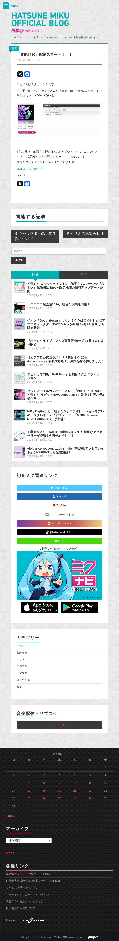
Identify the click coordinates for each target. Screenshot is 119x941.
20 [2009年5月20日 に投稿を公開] (59, 790)
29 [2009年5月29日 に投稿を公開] (90, 798)
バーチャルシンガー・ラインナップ (27, 894)
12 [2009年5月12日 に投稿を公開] (44, 783)
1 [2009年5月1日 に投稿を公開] (90, 767)
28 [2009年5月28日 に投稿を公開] (74, 798)
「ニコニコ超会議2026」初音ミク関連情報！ (58, 304)
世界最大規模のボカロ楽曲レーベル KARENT (33, 880)
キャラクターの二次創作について (35, 236)
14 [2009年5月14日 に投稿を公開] (74, 783)
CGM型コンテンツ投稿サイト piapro (28, 874)
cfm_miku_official (59, 523)
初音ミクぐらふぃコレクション (25, 901)
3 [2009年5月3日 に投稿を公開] (13, 775)
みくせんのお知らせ (85, 234)
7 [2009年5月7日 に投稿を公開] (74, 775)
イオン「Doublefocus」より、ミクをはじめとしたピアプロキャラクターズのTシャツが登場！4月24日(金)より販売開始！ (66, 324)
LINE (59, 541)
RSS (10, 853)
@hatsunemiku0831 (59, 532)
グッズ (21, 659)
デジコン (22, 666)
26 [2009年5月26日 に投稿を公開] (44, 798)
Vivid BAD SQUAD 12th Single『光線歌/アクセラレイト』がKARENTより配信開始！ (65, 450)
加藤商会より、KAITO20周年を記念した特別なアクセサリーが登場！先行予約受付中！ (65, 433)
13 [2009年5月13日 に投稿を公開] (59, 783)
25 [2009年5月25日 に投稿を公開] (28, 798)
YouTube (59, 505)
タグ (83, 274)
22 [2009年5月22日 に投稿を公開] (90, 790)
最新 (35, 274)
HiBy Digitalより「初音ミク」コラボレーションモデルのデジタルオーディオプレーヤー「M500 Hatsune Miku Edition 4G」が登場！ (65, 415)
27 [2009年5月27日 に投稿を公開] (59, 798)
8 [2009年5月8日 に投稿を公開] (90, 775)
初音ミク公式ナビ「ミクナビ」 (59, 548)
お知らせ (22, 652)
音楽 (14, 48)
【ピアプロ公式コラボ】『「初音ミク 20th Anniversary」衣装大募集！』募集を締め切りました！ (65, 359)
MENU (10, 6)
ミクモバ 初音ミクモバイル (22, 887)
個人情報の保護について (21, 908)
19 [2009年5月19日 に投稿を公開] (44, 790)
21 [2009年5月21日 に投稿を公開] (74, 790)
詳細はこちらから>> (30, 168)
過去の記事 (23, 680)
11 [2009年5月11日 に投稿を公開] (28, 783)
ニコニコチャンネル (59, 514)
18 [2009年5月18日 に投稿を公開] (28, 790)
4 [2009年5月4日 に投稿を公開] (29, 775)
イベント (22, 645)
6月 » (11, 816)
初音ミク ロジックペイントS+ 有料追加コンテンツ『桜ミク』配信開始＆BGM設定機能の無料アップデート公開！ (65, 287)
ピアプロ (22, 673)
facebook (59, 496)
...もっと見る (59, 725)
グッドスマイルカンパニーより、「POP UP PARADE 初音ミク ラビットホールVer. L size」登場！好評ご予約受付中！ (66, 394)
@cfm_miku (59, 487)
